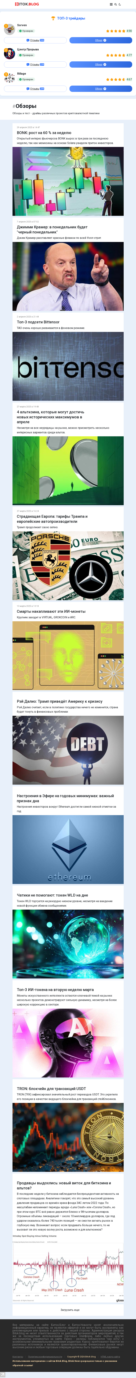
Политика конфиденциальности (45, 1356)
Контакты (18, 1356)
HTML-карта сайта (110, 1356)
